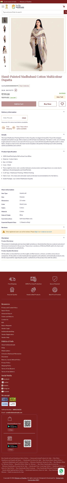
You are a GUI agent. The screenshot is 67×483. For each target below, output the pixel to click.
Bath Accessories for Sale (16, 472)
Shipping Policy (6, 365)
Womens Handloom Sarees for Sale (41, 462)
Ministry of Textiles (25, 1)
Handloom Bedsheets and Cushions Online (15, 462)
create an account (46, 232)
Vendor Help (5, 337)
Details (3, 135)
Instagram (5, 388)
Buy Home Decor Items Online (52, 460)
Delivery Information (8, 112)
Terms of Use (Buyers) (8, 368)
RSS (2, 322)
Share (11, 430)
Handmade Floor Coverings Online (40, 466)
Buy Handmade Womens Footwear (48, 468)
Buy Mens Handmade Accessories (48, 464)
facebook (5, 379)
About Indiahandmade (8, 345)
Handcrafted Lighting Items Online (12, 470)
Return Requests (6, 325)
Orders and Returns (7, 316)
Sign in (37, 232)
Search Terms (5, 310)
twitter (4, 382)
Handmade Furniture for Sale (32, 460)
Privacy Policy (5, 362)
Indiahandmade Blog (7, 331)
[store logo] (14, 6)
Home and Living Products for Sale (40, 458)
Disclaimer (5, 238)
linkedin (4, 385)
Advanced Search (6, 313)
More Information (7, 190)
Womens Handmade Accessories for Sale (14, 466)
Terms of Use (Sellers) (8, 371)
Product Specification (9, 152)
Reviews (4, 227)
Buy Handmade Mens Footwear (25, 468)
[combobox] (34, 12)
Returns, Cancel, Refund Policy (10, 359)
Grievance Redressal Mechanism (11, 354)
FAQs (3, 348)
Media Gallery (5, 351)
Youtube (5, 391)
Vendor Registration (7, 334)
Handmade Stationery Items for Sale (36, 470)
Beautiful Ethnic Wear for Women (25, 464)
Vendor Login (5, 328)
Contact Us (4, 319)
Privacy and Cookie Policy (9, 307)
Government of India (8, 1)
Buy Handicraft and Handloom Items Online (14, 458)
